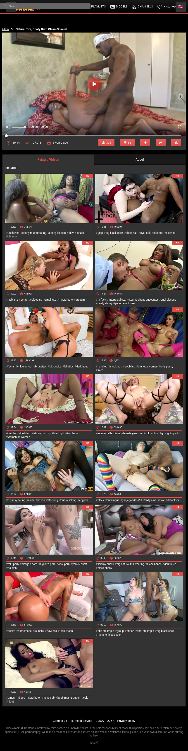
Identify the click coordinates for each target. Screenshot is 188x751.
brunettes (41, 366)
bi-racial (12, 236)
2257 (110, 720)
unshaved (13, 232)
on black (13, 433)
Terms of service (81, 720)
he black (26, 433)
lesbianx (13, 299)
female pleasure (132, 433)
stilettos (158, 232)
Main (5, 29)
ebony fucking (42, 433)
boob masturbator (30, 697)
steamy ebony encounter (143, 299)
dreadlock (173, 500)
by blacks (72, 433)
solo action (152, 433)
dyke (162, 500)
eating (140, 564)
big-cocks (55, 366)
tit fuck (102, 299)
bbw (71, 232)
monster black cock (109, 634)
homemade (25, 631)
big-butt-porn (48, 564)
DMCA (99, 720)
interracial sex (117, 299)
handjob (102, 366)
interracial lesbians (109, 433)
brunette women (148, 366)
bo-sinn (12, 568)
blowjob (171, 232)
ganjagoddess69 (132, 500)
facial (11, 366)
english (83, 500)
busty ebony (105, 303)
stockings (116, 366)
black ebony (105, 568)
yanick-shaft (79, 564)
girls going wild (170, 433)
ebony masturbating (34, 232)
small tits (50, 299)
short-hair (131, 232)
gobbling (130, 366)
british (41, 500)
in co (100, 370)
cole (85, 697)
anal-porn (64, 564)
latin (70, 631)
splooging (36, 299)
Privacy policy (126, 720)
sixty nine (150, 500)
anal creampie (145, 631)
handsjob (49, 697)
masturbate (66, 299)
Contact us (60, 720)
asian (31, 500)
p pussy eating (16, 500)
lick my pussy (106, 564)
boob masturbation (69, 697)
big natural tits (125, 564)
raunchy (39, 631)
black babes (154, 564)
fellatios (69, 366)
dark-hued (82, 366)
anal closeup (168, 299)
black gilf (58, 433)
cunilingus (113, 500)
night (11, 701)
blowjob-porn (29, 564)
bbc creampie (106, 631)
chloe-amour (24, 366)
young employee (125, 303)
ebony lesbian (57, 232)
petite (24, 299)
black (101, 500)
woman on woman (19, 437)
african (12, 697)
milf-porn (13, 564)
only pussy (166, 366)
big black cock (165, 631)
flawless (52, 631)
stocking (53, 500)
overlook (145, 232)
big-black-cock (114, 232)
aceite (11, 631)
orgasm (80, 299)
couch (80, 232)
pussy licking (68, 500)
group (120, 631)
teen (62, 631)
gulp (100, 232)
